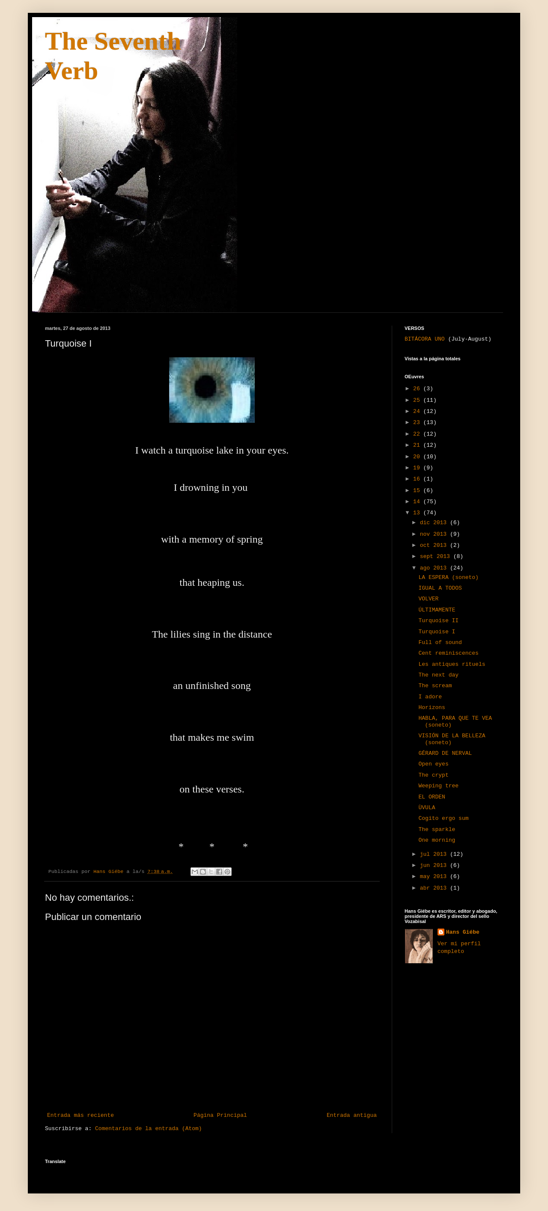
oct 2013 (435, 545)
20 (418, 457)
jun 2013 (435, 865)
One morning (436, 840)
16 (418, 479)
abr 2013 (435, 888)
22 (418, 434)
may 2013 (435, 876)
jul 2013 (435, 854)
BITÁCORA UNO (425, 339)
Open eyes (433, 764)
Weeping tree (438, 786)
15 (418, 490)
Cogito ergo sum (443, 818)
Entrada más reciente (80, 1115)
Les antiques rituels (451, 664)
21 (418, 445)
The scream (435, 686)
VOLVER (428, 599)
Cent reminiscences (448, 653)
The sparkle (436, 829)
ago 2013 (435, 568)
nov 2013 (435, 534)
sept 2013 (436, 556)
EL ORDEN (431, 797)
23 (418, 422)
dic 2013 (435, 522)
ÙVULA (426, 807)
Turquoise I (436, 632)
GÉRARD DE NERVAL (445, 753)
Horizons (431, 707)
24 (418, 411)
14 (418, 502)
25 (418, 400)
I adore (430, 697)
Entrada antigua (352, 1115)
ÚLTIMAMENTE (436, 610)
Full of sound (440, 642)
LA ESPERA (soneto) (448, 577)
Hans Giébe (463, 932)
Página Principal (220, 1115)
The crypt (433, 775)
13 (418, 513)
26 (418, 389)
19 (418, 468)
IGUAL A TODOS (440, 588)
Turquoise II (438, 620)
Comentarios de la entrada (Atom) (148, 1128)
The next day (438, 675)
